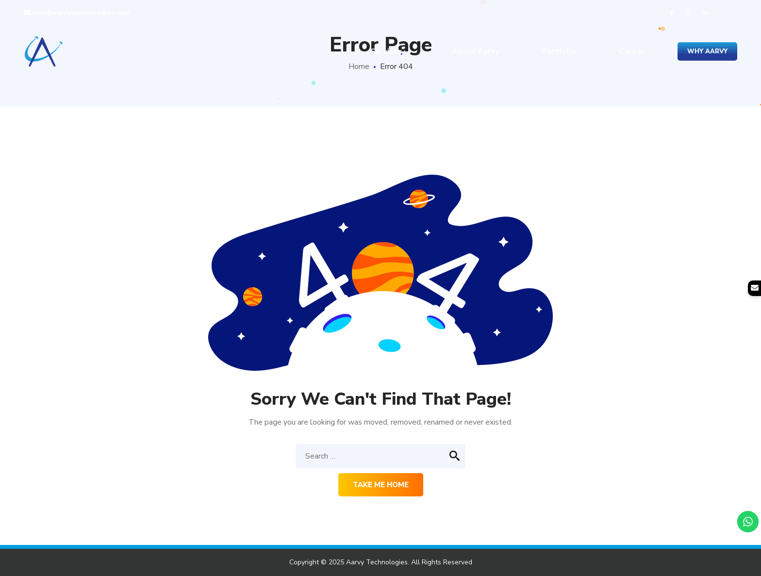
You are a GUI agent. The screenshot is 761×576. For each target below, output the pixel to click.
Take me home (381, 485)
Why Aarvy (707, 51)
